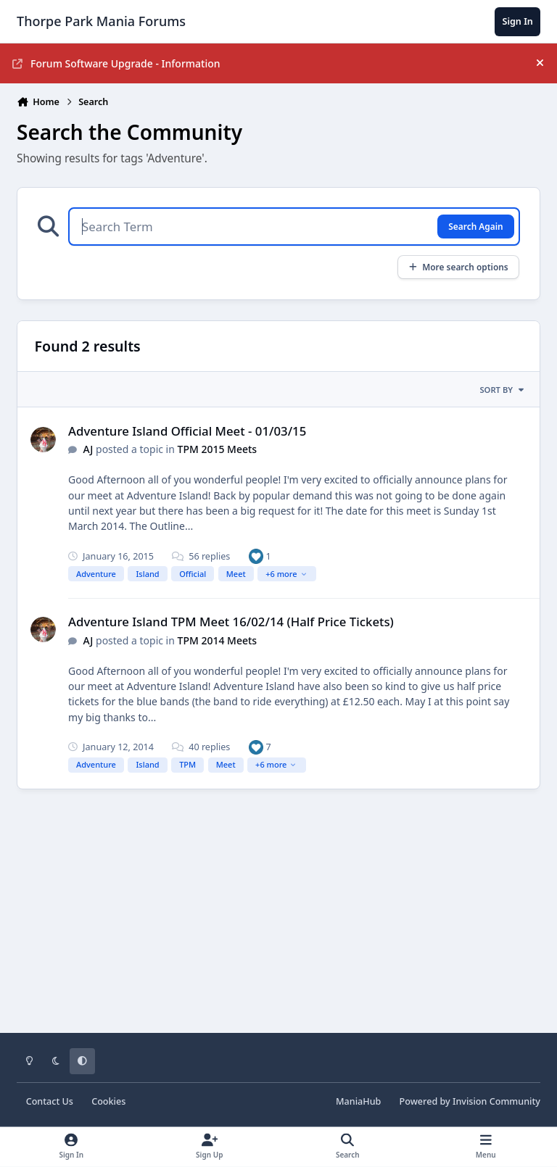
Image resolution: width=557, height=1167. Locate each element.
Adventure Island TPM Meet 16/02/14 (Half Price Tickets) (231, 621)
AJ (89, 449)
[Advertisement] (278, 921)
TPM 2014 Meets (217, 640)
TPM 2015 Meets (217, 449)
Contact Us (49, 1101)
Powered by (470, 1101)
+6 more (286, 573)
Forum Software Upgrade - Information (116, 63)
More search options (458, 267)
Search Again (475, 226)
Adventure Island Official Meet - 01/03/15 (187, 431)
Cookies (108, 1101)
